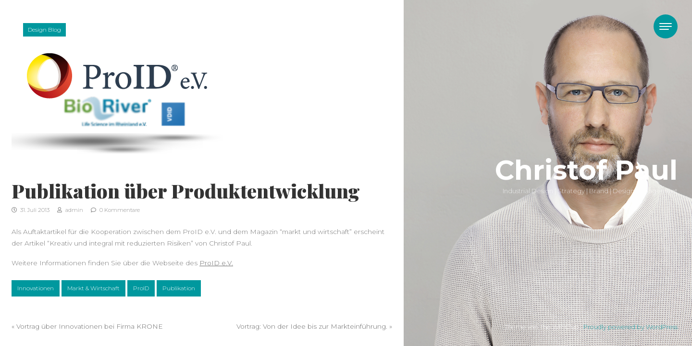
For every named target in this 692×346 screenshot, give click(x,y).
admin (70, 210)
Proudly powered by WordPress (630, 327)
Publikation (178, 288)
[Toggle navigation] (666, 26)
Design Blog (44, 29)
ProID (141, 288)
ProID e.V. (216, 263)
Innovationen (35, 288)
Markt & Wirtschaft (93, 288)
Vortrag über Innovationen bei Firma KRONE (89, 326)
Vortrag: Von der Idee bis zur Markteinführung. (311, 326)
